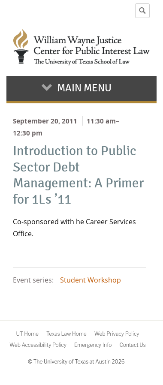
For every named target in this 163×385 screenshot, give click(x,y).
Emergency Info (93, 345)
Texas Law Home (66, 334)
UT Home (27, 334)
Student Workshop (90, 280)
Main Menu (84, 88)
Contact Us (132, 345)
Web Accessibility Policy (37, 345)
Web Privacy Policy (116, 334)
